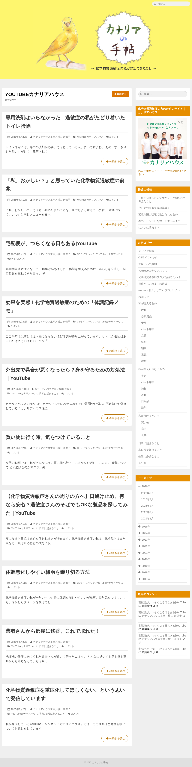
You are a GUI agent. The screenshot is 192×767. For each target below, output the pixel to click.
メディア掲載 (146, 250)
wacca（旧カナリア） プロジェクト (159, 290)
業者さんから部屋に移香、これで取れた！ (53, 631)
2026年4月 (147, 499)
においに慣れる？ (148, 227)
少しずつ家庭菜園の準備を (154, 207)
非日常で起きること (150, 449)
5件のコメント (18, 258)
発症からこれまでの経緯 (152, 283)
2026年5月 (147, 493)
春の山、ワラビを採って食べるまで (159, 220)
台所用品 (146, 316)
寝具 (143, 348)
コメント (114, 136)
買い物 (145, 422)
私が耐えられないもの (151, 369)
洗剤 (143, 341)
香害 (41, 713)
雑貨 (143, 388)
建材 (143, 361)
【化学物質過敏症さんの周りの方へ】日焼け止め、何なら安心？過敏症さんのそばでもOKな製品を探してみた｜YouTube (67, 504)
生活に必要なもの (148, 456)
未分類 (142, 462)
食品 (143, 322)
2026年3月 (147, 505)
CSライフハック (86, 254)
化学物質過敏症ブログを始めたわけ (159, 277)
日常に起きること (49, 393)
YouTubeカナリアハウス (90, 136)
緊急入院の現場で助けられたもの (158, 214)
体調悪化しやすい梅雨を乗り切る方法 (48, 572)
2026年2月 (147, 512)
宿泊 (143, 428)
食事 (143, 435)
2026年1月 (147, 518)
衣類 (143, 310)
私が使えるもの (147, 303)
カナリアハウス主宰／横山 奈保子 (51, 136)
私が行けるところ (148, 415)
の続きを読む (114, 162)
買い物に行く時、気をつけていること (48, 437)
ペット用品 (147, 329)
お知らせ (143, 296)
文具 (143, 335)
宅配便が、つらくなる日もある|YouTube (51, 243)
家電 (143, 354)
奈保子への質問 (147, 264)
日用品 (145, 401)
